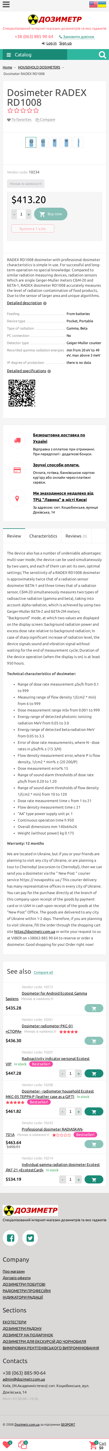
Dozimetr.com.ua (26, 1424)
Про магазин (14, 1271)
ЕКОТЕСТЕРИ (14, 1322)
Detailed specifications (26, 371)
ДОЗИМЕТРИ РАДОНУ (22, 1328)
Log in (51, 43)
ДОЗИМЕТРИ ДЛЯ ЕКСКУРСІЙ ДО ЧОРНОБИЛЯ (44, 1341)
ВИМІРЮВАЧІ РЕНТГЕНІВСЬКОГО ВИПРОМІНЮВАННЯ (51, 1348)
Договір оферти (17, 1278)
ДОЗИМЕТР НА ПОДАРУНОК (28, 1335)
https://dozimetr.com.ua (34, 931)
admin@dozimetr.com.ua (24, 1379)
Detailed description (24, 303)
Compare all (43, 972)
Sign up (65, 43)
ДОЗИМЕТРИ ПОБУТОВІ (24, 1284)
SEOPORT (68, 1424)
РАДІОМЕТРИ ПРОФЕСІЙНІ (27, 1291)
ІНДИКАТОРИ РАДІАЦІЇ (23, 1297)
